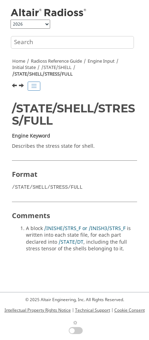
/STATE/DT (71, 242)
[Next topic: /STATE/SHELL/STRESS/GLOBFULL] (22, 86)
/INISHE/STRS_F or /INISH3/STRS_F (85, 228)
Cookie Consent (129, 310)
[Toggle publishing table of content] (34, 86)
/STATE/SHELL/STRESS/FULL (42, 74)
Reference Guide (56, 61)
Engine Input (101, 61)
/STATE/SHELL (56, 67)
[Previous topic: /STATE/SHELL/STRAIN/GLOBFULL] (15, 86)
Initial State (24, 67)
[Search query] (72, 42)
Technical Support (92, 310)
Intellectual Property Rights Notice (38, 310)
